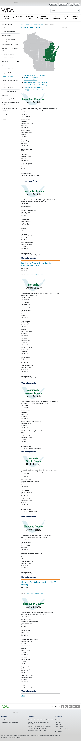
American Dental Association (9, 722)
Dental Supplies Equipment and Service (9, 109)
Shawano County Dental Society (33, 87)
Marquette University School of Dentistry (40, 726)
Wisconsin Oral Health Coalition (37, 730)
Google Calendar (38, 274)
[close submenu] (18, 69)
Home (22, 24)
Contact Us (53, 4)
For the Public (74, 18)
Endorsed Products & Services (10, 45)
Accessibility (58, 731)
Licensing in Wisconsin (8, 114)
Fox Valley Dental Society (31, 80)
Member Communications (62, 729)
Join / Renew (5, 28)
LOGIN (77, 4)
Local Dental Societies (8, 69)
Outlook (28, 274)
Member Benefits (6, 35)
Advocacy (18, 17)
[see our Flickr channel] (78, 706)
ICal (32, 274)
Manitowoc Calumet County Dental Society (36, 82)
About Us (66, 18)
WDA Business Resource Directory (9, 40)
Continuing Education (9, 58)
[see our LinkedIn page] (74, 706)
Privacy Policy (4, 737)
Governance (5, 95)
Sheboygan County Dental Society (33, 90)
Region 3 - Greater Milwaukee (10, 80)
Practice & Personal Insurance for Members (10, 103)
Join (71, 4)
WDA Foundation (56, 18)
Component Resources (10, 91)
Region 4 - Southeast (8, 84)
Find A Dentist (63, 4)
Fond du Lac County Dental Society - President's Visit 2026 (36, 264)
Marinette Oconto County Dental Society (35, 85)
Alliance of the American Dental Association (40, 720)
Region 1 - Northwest (8, 72)
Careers (4, 65)
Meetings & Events (29, 18)
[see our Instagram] (66, 706)
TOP (23, 696)
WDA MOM (58, 720)
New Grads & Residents (8, 32)
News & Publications (43, 18)
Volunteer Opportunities (9, 99)
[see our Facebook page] (62, 706)
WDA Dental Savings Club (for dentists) (10, 49)
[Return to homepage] (21, 10)
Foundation (58, 722)
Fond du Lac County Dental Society (34, 77)
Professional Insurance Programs (37, 728)
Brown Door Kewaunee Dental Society (35, 75)
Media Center (59, 726)
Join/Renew (4, 720)
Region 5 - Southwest (8, 87)
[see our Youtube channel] (70, 706)
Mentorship (5, 61)
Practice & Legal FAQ (9, 54)
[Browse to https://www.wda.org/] (5, 706)
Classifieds (58, 724)
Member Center (6, 18)
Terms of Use (11, 737)
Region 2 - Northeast (8, 76)
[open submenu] (18, 61)
